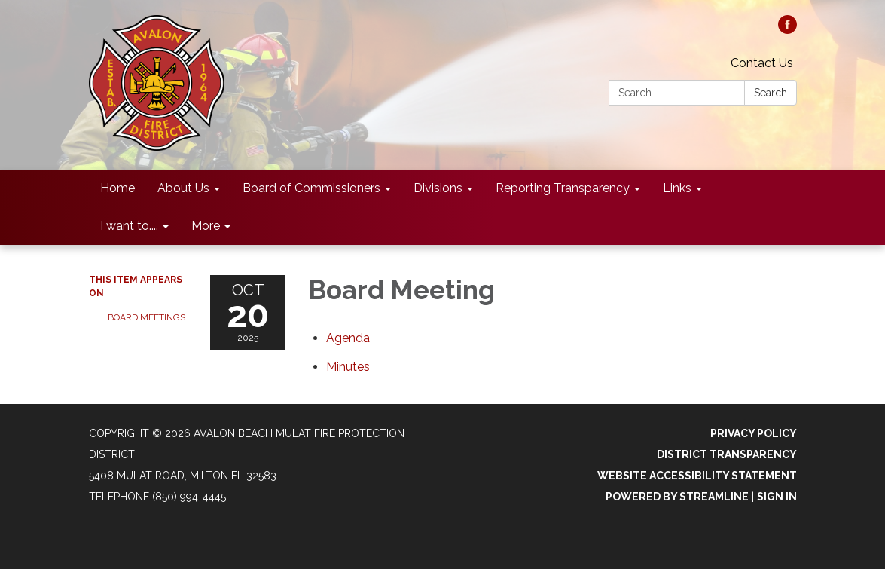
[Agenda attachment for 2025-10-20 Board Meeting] (348, 338)
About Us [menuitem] (183, 188)
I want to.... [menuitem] (129, 226)
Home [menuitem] (117, 188)
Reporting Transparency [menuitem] (563, 188)
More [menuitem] (205, 226)
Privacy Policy (753, 433)
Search (770, 93)
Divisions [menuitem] (438, 188)
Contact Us (762, 63)
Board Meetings (146, 317)
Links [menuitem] (677, 188)
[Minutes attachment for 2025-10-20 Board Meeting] (348, 366)
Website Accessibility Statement (697, 476)
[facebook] (787, 30)
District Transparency (727, 454)
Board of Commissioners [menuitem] (311, 188)
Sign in (777, 497)
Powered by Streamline (677, 497)
